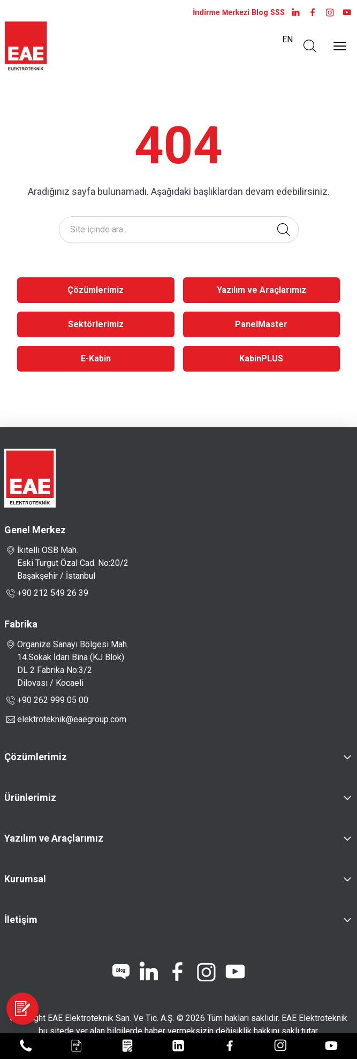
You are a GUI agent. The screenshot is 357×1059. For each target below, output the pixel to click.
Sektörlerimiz (96, 324)
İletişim (20, 919)
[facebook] (312, 12)
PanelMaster (261, 324)
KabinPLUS (261, 358)
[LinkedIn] (295, 12)
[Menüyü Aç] (340, 46)
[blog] (121, 972)
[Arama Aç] (309, 46)
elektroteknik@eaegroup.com (71, 719)
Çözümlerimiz (95, 290)
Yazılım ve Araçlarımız (261, 290)
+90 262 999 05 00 (46, 700)
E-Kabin (96, 358)
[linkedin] (148, 972)
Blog (260, 12)
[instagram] (329, 12)
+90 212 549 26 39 (46, 593)
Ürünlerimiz (30, 797)
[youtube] (347, 12)
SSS (277, 12)
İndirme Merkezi (221, 12)
